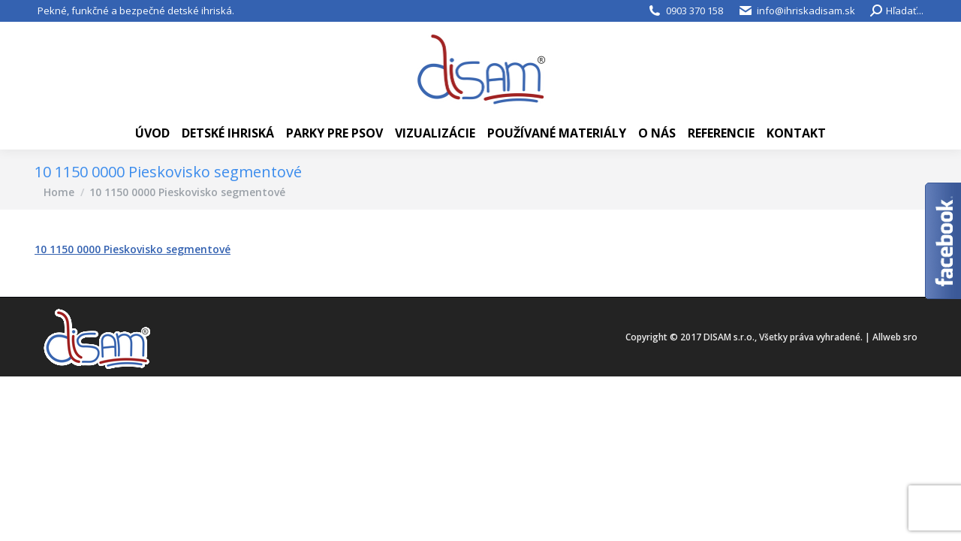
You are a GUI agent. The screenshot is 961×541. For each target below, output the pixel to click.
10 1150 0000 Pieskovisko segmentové (132, 249)
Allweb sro (894, 337)
